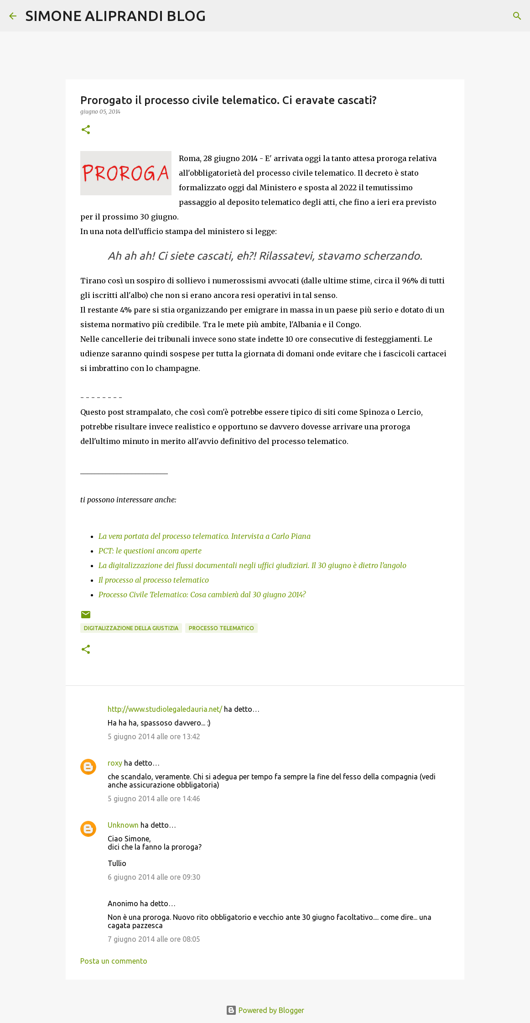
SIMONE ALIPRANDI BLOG (116, 15)
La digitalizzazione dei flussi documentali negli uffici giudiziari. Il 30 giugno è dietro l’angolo (252, 565)
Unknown (123, 825)
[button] (85, 130)
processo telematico (221, 628)
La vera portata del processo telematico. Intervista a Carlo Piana (205, 536)
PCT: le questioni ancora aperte (150, 550)
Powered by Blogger (265, 1010)
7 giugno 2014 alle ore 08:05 (154, 939)
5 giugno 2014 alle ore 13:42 (154, 736)
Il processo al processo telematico (154, 580)
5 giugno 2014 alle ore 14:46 (154, 798)
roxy (115, 763)
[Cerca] (218, 16)
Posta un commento (113, 961)
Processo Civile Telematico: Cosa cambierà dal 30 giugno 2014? (202, 594)
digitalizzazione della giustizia (131, 628)
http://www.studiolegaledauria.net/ (165, 709)
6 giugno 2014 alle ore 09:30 (154, 877)
